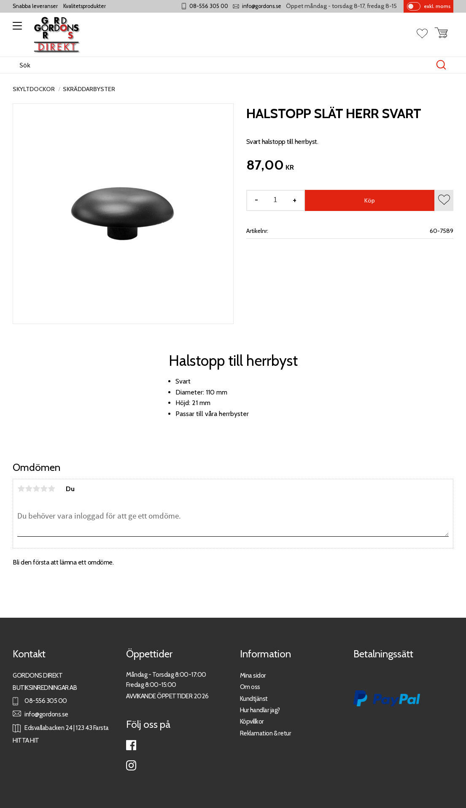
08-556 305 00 (208, 6)
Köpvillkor (252, 721)
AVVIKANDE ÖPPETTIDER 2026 (167, 696)
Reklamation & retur (265, 733)
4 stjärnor (44, 488)
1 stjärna (21, 488)
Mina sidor (253, 675)
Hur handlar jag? (260, 710)
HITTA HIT (26, 740)
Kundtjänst (254, 699)
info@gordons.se (261, 6)
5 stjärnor (51, 488)
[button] (15, 28)
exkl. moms (437, 6)
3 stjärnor (36, 488)
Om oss (250, 687)
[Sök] (441, 65)
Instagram (131, 765)
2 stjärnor (28, 488)
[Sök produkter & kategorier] (224, 65)
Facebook (131, 745)
